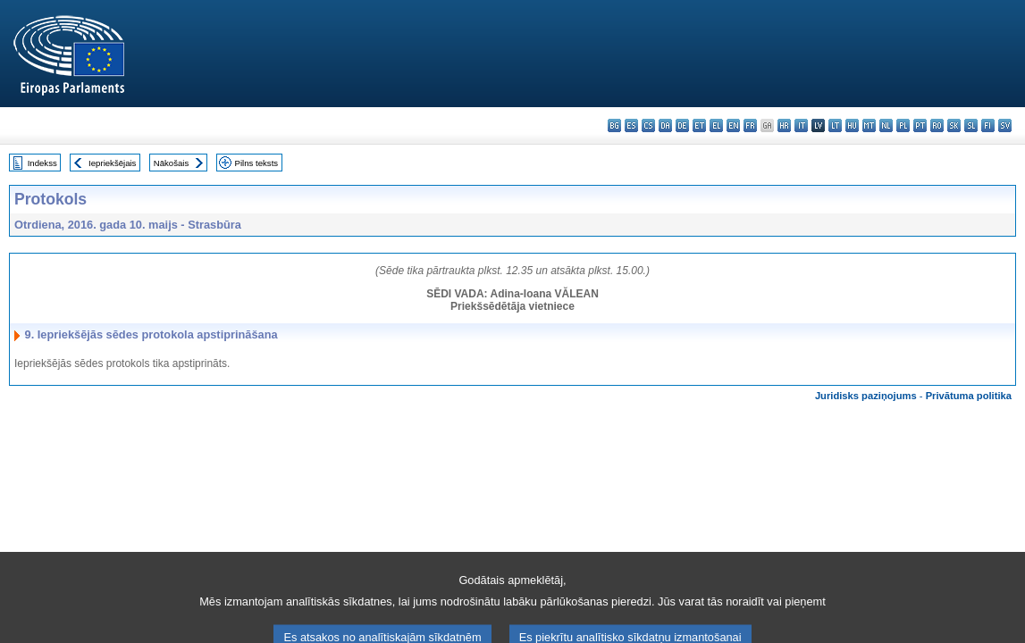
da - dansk (665, 125)
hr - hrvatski (784, 125)
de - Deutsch (682, 125)
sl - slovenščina (971, 125)
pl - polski (903, 125)
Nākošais (171, 163)
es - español (631, 125)
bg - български (614, 125)
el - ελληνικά (716, 125)
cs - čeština (648, 125)
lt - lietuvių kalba (835, 125)
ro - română (937, 125)
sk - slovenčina (954, 125)
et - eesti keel (699, 125)
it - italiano (801, 125)
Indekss (42, 163)
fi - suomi (988, 125)
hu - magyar (852, 125)
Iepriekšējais (112, 163)
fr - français (750, 125)
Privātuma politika (969, 395)
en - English (733, 125)
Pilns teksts (257, 163)
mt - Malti (869, 125)
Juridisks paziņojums (866, 395)
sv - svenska (1005, 125)
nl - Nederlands (886, 125)
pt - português (920, 125)
